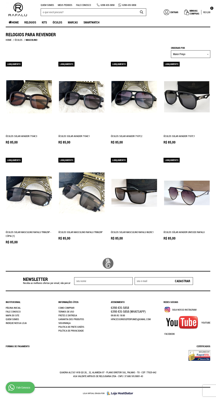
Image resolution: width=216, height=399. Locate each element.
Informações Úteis (68, 302)
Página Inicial (13, 307)
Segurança (64, 323)
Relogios (30, 22)
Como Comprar (66, 307)
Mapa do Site (12, 315)
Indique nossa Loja (16, 323)
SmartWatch (91, 22)
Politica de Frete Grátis (71, 326)
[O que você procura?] (141, 12)
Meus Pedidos (65, 5)
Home (15, 22)
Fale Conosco (83, 5)
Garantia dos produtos (71, 319)
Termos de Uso (66, 311)
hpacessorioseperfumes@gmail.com (131, 319)
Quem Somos (47, 5)
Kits (44, 22)
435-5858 (107, 5)
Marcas (73, 22)
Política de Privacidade (71, 330)
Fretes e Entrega (67, 315)
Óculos (57, 22)
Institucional (13, 302)
